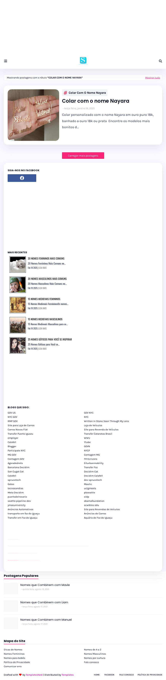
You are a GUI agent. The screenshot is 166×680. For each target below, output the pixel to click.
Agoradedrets (15, 463)
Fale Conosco (126, 675)
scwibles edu (91, 505)
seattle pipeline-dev (19, 500)
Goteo (11, 484)
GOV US (12, 412)
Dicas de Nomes (13, 649)
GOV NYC (88, 412)
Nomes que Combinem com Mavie (45, 585)
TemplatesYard (34, 674)
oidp (86, 496)
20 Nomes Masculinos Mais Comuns (47, 279)
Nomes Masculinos (95, 653)
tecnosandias (15, 488)
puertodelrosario (17, 496)
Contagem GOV (16, 458)
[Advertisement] (83, 26)
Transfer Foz (91, 467)
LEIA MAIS (43, 267)
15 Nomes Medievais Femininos (44, 299)
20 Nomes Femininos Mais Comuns (46, 258)
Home (97, 675)
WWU (87, 437)
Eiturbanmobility (93, 463)
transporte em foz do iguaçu (24, 513)
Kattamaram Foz (35, 560)
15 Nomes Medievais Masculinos (45, 319)
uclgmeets (90, 488)
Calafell (12, 442)
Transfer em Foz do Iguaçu (22, 517)
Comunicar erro (13, 666)
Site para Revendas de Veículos (102, 509)
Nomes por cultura (94, 658)
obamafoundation (94, 500)
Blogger (12, 446)
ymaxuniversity (16, 505)
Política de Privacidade (17, 662)
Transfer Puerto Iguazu (20, 433)
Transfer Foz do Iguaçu (28, 560)
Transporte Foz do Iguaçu (30, 560)
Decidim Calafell (93, 475)
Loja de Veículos (93, 425)
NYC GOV (12, 416)
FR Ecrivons (90, 458)
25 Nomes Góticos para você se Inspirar (50, 339)
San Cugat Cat (16, 471)
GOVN (87, 446)
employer (13, 437)
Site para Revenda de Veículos (101, 429)
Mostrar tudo (152, 77)
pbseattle (89, 492)
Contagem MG (92, 454)
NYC (86, 416)
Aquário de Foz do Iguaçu (98, 517)
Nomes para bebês (14, 658)
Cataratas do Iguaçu (38, 560)
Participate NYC (16, 450)
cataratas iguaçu (19, 560)
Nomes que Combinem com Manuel (46, 620)
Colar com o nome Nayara (85, 93)
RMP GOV (13, 421)
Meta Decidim (16, 492)
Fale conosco (91, 662)
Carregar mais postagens (83, 155)
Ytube (87, 442)
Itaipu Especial (36, 560)
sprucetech (14, 479)
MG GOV (12, 454)
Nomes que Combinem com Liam (44, 602)
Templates (68, 674)
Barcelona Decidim (18, 467)
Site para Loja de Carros (21, 425)
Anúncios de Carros (95, 513)
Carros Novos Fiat (18, 429)
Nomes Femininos (14, 653)
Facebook (109, 675)
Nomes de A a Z (92, 649)
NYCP (87, 450)
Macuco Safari (33, 560)
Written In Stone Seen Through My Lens (106, 421)
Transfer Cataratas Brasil (98, 433)
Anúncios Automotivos (20, 509)
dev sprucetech (93, 479)
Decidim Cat (91, 471)
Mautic (88, 484)
